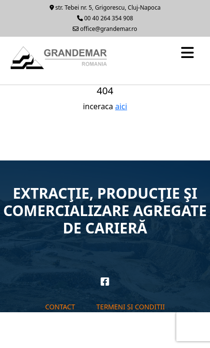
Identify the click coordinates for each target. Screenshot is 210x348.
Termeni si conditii (130, 306)
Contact (60, 306)
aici (121, 106)
